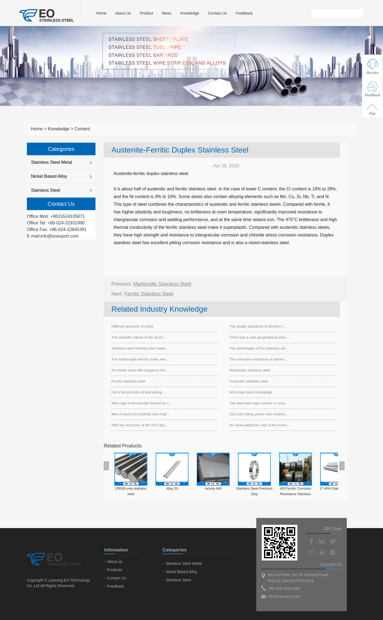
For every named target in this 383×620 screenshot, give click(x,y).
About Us (123, 13)
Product (146, 13)
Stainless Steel (45, 190)
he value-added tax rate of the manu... (259, 425)
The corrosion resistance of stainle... (258, 359)
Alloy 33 (172, 489)
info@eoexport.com (60, 236)
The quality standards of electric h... (257, 326)
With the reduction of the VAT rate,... (139, 425)
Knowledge (189, 13)
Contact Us (217, 13)
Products (114, 570)
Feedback (244, 13)
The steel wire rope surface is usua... (258, 403)
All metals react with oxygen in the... (139, 370)
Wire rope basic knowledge (250, 392)
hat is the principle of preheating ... (138, 392)
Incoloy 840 (213, 489)
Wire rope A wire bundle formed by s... (141, 403)
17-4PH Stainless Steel (336, 489)
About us (114, 561)
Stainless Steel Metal (51, 162)
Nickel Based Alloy (49, 176)
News (166, 13)
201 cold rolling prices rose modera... (258, 414)
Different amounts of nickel (132, 326)
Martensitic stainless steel (162, 284)
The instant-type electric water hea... (140, 359)
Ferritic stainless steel (148, 294)
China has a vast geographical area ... (259, 337)
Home (101, 13)
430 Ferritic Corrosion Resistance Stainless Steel (295, 494)
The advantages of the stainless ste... (258, 348)
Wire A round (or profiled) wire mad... (140, 414)
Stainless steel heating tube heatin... (140, 348)
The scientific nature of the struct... (138, 337)
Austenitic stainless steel (248, 381)
